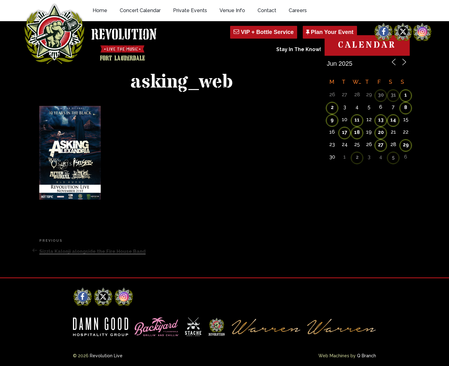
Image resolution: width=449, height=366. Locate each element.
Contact (267, 10)
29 (406, 145)
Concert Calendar (140, 10)
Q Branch (366, 355)
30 (381, 95)
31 (393, 95)
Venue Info (232, 10)
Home (100, 10)
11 (357, 120)
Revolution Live (106, 355)
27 (381, 145)
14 (393, 120)
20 (381, 132)
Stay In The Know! (298, 49)
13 (381, 120)
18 (357, 132)
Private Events (190, 10)
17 (344, 132)
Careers (298, 10)
